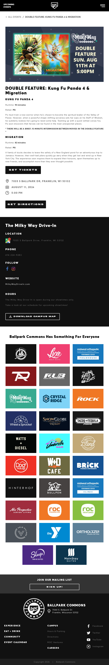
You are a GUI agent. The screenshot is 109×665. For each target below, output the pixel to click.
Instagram (95, 646)
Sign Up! (54, 587)
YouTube (94, 639)
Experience (12, 625)
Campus (52, 625)
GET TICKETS (23, 170)
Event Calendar (15, 642)
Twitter (93, 633)
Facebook (95, 626)
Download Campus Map (32, 316)
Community (12, 636)
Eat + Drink (12, 631)
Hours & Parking (56, 631)
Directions (52, 636)
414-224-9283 (13, 255)
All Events (13, 16)
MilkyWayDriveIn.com (17, 284)
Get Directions (26, 204)
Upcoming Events (9, 5)
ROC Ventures (55, 642)
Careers (53, 647)
